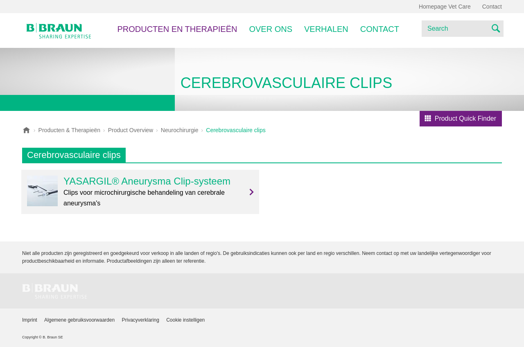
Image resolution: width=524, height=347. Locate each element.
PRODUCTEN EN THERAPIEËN (177, 29)
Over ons (270, 29)
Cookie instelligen (185, 320)
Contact (379, 29)
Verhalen (326, 29)
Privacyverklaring (140, 320)
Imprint (29, 320)
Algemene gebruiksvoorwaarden (79, 320)
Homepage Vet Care (445, 6)
